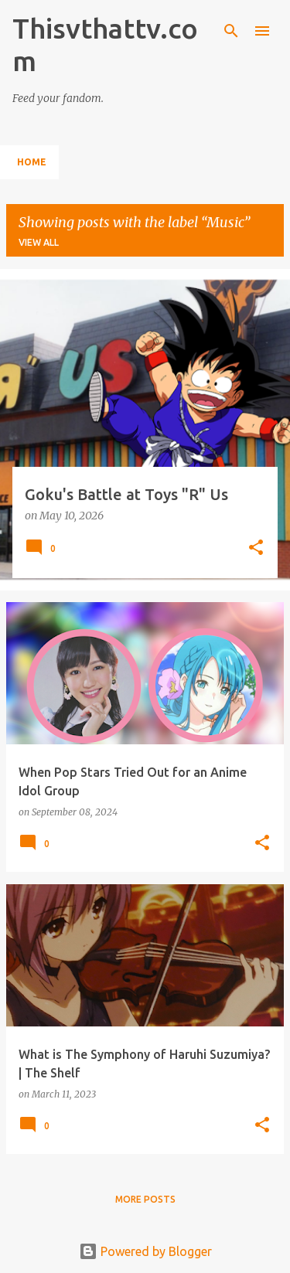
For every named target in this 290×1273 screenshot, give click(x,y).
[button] (256, 549)
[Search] (231, 30)
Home (31, 162)
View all (39, 242)
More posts (145, 1199)
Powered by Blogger (145, 1251)
